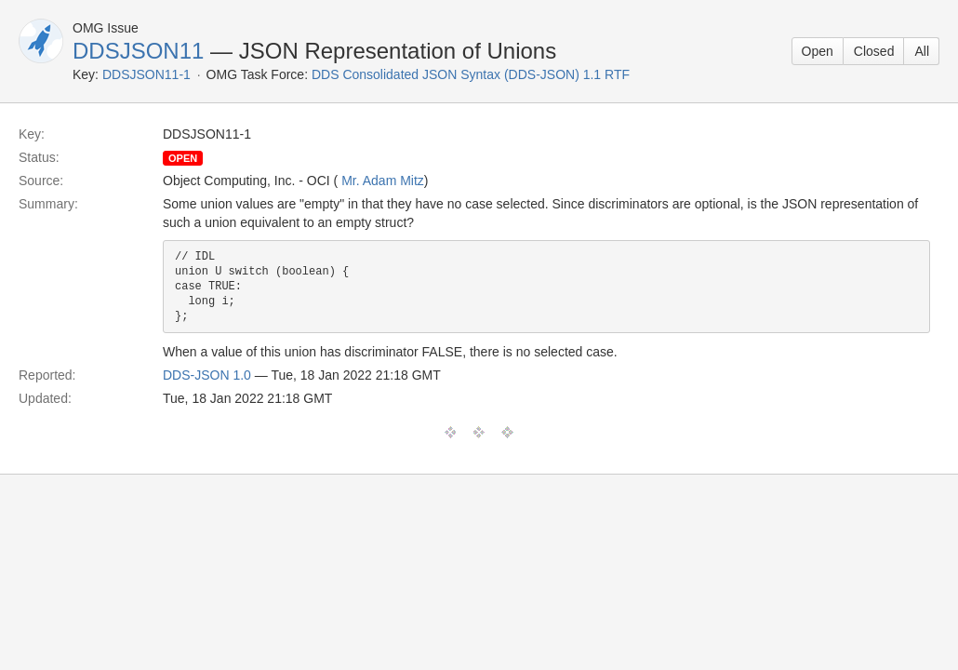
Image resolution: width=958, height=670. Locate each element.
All (921, 51)
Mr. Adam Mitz (382, 180)
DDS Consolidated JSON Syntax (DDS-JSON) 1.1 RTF (471, 74)
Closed (874, 51)
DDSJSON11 (138, 50)
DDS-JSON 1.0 (207, 375)
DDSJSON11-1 (146, 74)
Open (817, 51)
